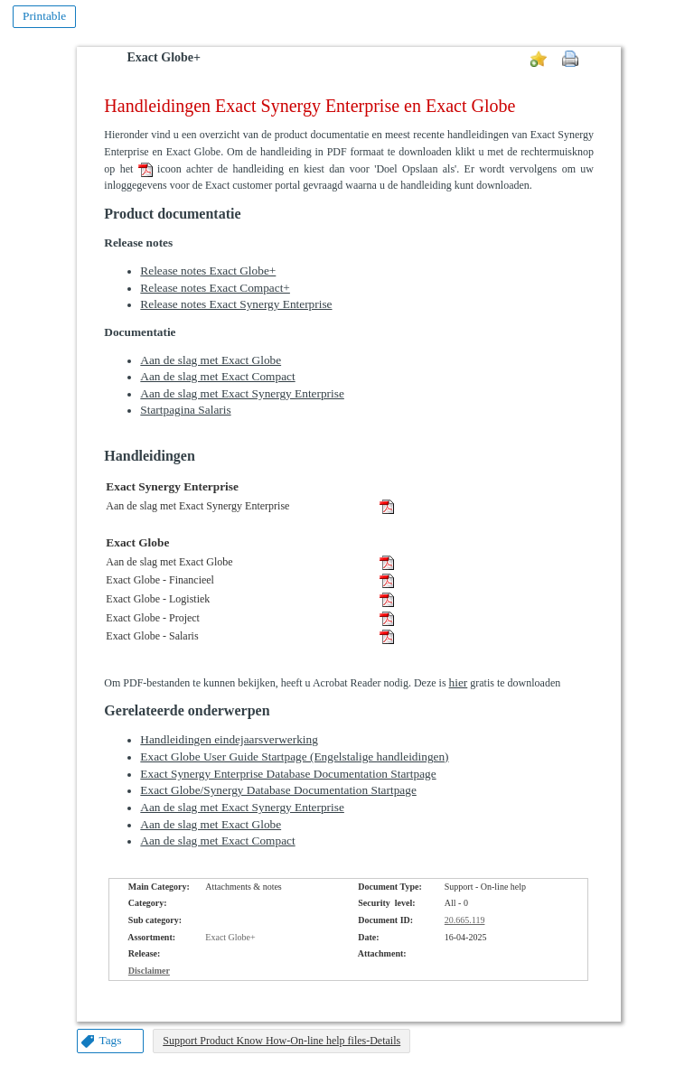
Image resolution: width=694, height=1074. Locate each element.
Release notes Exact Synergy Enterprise (236, 304)
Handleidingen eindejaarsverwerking (229, 739)
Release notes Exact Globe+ (208, 270)
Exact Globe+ (164, 57)
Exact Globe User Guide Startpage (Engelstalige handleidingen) (294, 756)
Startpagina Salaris (185, 409)
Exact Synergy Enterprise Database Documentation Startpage (288, 773)
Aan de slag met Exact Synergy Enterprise (242, 393)
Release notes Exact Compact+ (215, 287)
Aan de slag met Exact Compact (217, 376)
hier (458, 682)
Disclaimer (149, 971)
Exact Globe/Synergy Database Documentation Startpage (278, 790)
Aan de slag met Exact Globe (210, 360)
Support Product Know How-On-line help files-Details (281, 1040)
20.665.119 (465, 920)
